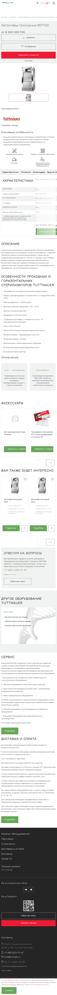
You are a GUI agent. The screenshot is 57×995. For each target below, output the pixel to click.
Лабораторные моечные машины (18, 621)
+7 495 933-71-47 (15, 570)
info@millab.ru (12, 956)
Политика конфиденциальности (14, 966)
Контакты (7, 853)
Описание (26, 172)
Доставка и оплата (12, 848)
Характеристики (10, 172)
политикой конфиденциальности (39, 984)
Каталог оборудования (15, 833)
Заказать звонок (10, 574)
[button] (42, 463)
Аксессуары (39, 172)
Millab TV (6, 858)
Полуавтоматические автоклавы (18, 625)
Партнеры (7, 838)
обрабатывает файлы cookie (16, 980)
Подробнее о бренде (9, 125)
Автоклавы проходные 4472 (40, 501)
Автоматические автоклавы (16, 617)
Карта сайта (6, 970)
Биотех (8, 611)
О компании (8, 843)
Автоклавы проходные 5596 (13, 501)
